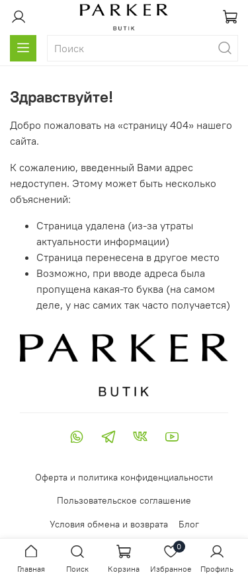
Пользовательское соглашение (124, 500)
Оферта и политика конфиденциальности (124, 477)
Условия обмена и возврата (109, 524)
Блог (189, 524)
